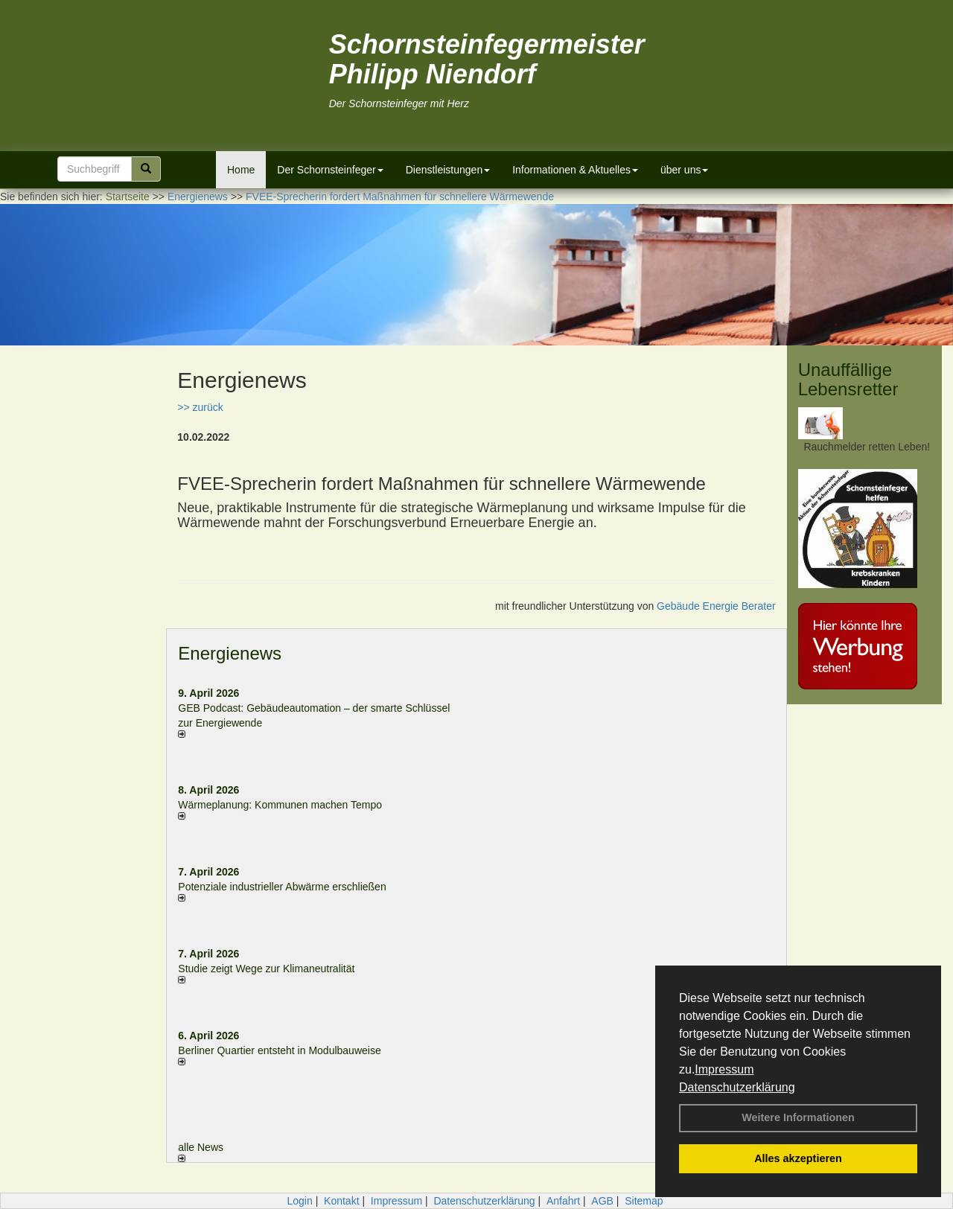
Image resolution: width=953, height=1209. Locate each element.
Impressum (724, 1069)
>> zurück (200, 407)
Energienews (229, 653)
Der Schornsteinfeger (330, 170)
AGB (602, 1201)
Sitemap (644, 1201)
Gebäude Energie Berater (716, 606)
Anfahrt (563, 1201)
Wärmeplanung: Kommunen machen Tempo (280, 805)
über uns (684, 170)
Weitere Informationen (798, 1117)
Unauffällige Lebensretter (848, 379)
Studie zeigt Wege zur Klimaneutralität (266, 968)
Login (299, 1201)
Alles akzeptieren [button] (798, 1158)
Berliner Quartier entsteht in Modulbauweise (279, 1050)
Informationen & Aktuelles (575, 170)
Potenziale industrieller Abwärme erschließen (282, 887)
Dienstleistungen (448, 170)
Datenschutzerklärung (737, 1087)
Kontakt (341, 1201)
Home (241, 170)
